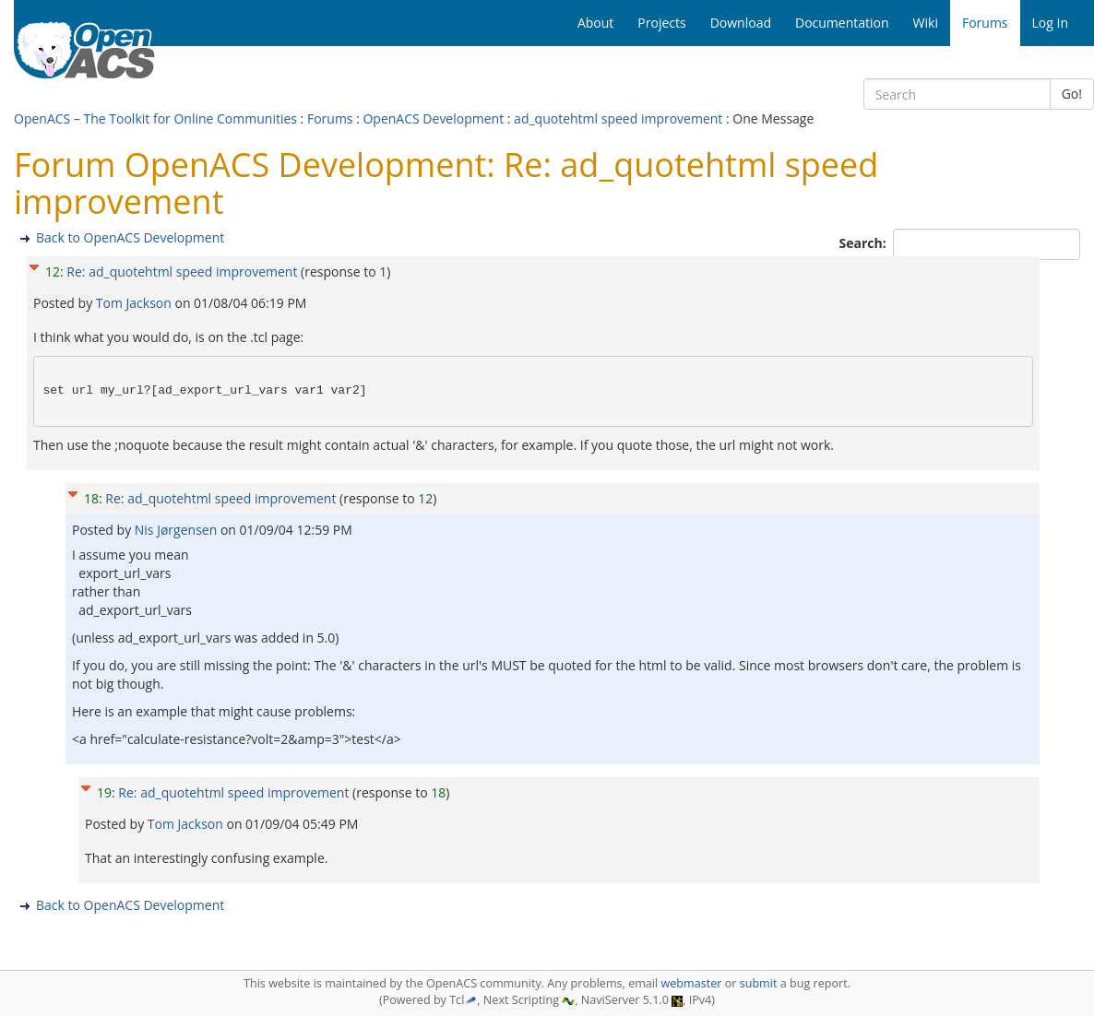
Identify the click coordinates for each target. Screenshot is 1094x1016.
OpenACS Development (433, 118)
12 (52, 271)
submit (759, 983)
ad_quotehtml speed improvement (618, 118)
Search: (864, 243)
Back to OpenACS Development (130, 237)
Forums (330, 118)
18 (91, 498)
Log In (1050, 22)
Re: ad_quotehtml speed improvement (181, 271)
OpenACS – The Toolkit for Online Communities (155, 118)
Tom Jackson (135, 303)
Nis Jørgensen (177, 529)
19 (104, 792)
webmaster (690, 983)
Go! (1072, 93)
